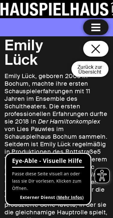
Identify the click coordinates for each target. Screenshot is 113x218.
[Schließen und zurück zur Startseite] (95, 49)
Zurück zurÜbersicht (89, 69)
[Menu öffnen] (95, 27)
